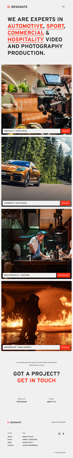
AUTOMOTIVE (25, 26)
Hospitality (26, 39)
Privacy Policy (50, 442)
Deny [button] (22, 451)
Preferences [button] (9, 451)
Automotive (65, 203)
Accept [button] (36, 451)
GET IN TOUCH (36, 380)
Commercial (65, 347)
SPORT (55, 26)
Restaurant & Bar (63, 275)
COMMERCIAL (26, 33)
